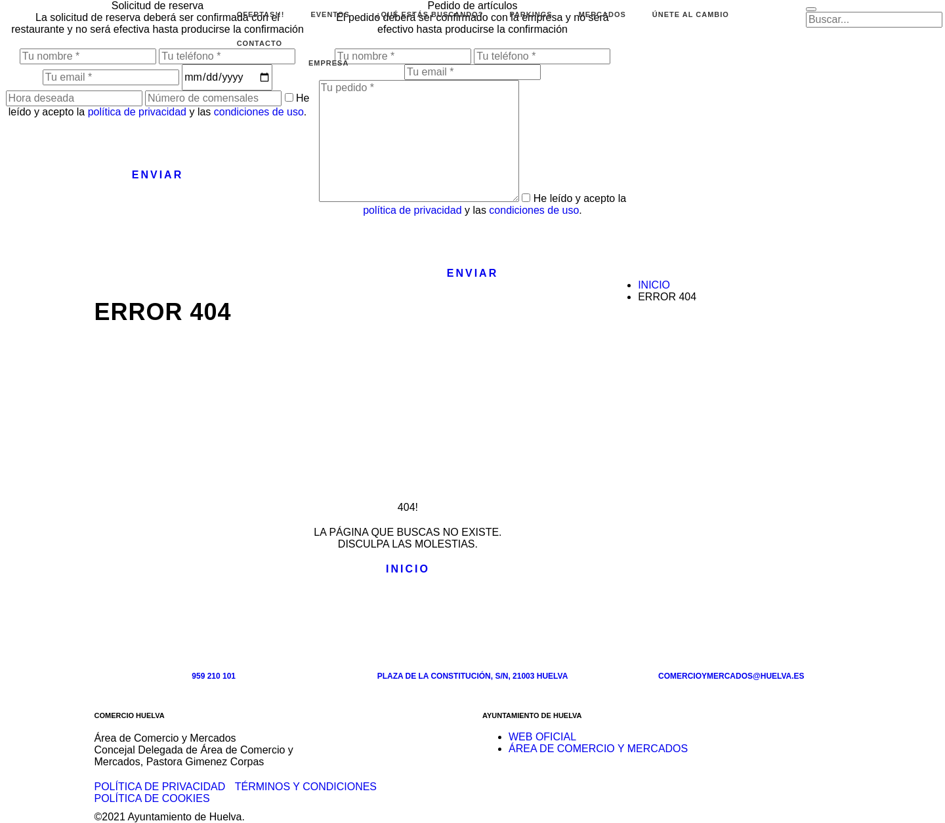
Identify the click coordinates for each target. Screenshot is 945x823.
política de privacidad (137, 111)
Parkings (530, 14)
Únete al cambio (690, 14)
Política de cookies (152, 798)
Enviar (157, 174)
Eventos (329, 14)
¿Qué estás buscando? (430, 14)
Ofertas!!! (261, 14)
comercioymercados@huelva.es (731, 676)
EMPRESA (328, 63)
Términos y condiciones (306, 786)
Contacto (259, 43)
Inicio (654, 285)
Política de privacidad (160, 786)
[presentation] (100, 143)
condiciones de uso (259, 111)
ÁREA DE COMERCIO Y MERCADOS (598, 748)
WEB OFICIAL (542, 736)
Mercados (602, 14)
